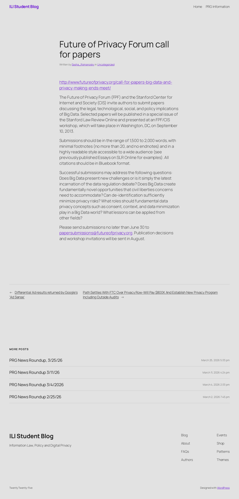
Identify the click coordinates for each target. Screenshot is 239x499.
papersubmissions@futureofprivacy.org (95, 233)
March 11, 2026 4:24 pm (216, 372)
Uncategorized (105, 64)
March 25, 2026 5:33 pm (215, 360)
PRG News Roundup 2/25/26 (35, 397)
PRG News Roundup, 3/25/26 (36, 360)
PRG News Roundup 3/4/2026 (36, 384)
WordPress (223, 487)
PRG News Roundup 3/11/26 (34, 372)
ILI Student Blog (23, 6)
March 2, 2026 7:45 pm (216, 397)
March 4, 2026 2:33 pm (216, 384)
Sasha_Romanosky (83, 64)
